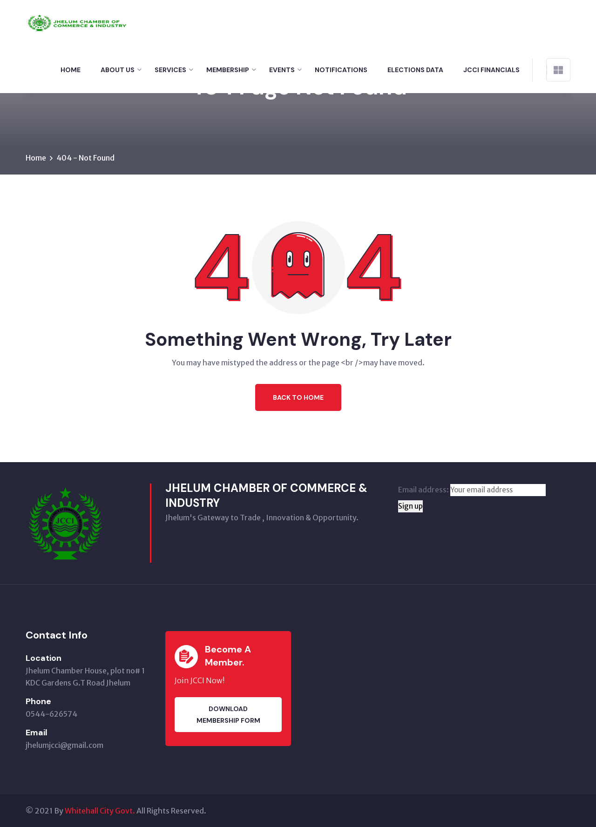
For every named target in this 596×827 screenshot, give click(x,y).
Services (170, 70)
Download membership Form (228, 715)
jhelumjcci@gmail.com (64, 745)
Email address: (472, 490)
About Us (118, 70)
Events (282, 70)
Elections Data (415, 70)
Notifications (341, 70)
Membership (227, 70)
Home (71, 70)
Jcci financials (491, 70)
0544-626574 (51, 714)
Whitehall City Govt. (100, 810)
